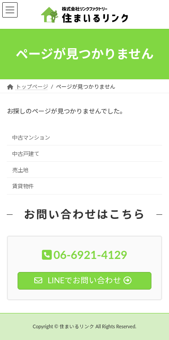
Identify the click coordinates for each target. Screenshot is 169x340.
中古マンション (31, 137)
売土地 (20, 170)
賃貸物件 (23, 186)
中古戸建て (25, 153)
